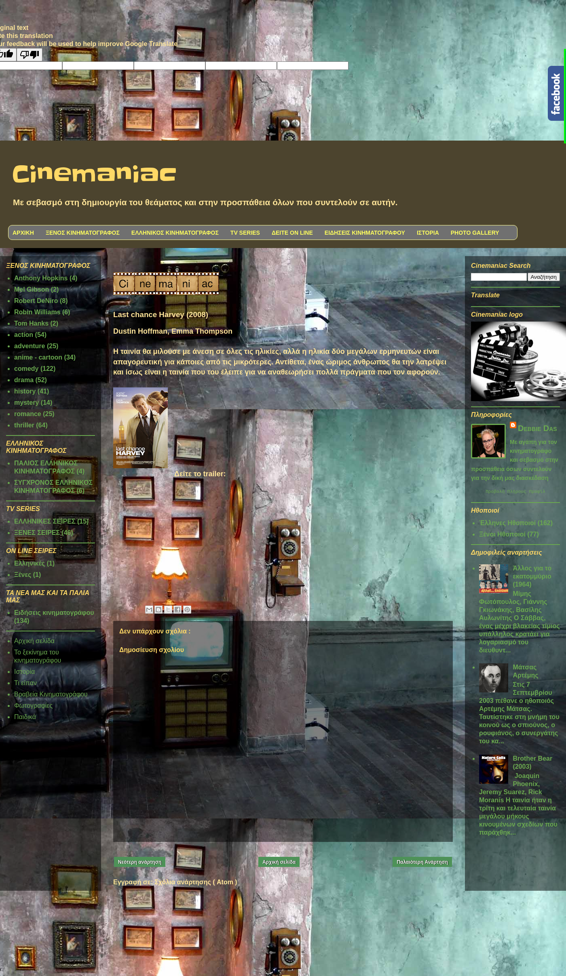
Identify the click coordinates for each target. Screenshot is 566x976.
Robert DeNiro (36, 300)
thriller (24, 425)
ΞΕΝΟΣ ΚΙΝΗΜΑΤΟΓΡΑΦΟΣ (83, 232)
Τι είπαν (25, 682)
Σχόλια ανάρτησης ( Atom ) (195, 882)
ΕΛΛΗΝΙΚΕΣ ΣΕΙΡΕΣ (45, 521)
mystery (26, 402)
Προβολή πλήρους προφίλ (515, 492)
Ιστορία (24, 671)
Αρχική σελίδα (279, 862)
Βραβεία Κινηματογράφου (51, 694)
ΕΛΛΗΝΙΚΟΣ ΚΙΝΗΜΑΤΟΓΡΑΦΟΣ (175, 232)
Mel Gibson (31, 289)
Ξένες (22, 574)
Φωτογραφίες (33, 705)
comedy (26, 368)
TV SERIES (245, 232)
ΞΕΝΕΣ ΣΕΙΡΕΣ (37, 532)
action (23, 334)
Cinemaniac (94, 175)
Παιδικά (25, 716)
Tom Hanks (31, 323)
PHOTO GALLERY (475, 232)
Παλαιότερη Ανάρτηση (422, 862)
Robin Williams (37, 312)
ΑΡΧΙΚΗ (23, 232)
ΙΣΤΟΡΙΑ (428, 232)
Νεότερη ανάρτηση (139, 862)
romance (27, 413)
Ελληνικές (29, 563)
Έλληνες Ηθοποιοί (507, 524)
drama (24, 380)
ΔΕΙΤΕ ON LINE (292, 232)
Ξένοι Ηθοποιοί (502, 535)
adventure (29, 346)
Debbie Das (537, 428)
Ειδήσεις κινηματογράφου (54, 612)
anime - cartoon (38, 357)
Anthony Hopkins (41, 278)
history (25, 391)
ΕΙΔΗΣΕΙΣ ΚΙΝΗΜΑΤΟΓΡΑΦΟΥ (365, 232)
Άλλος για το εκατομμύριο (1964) (532, 577)
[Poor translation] (29, 54)
